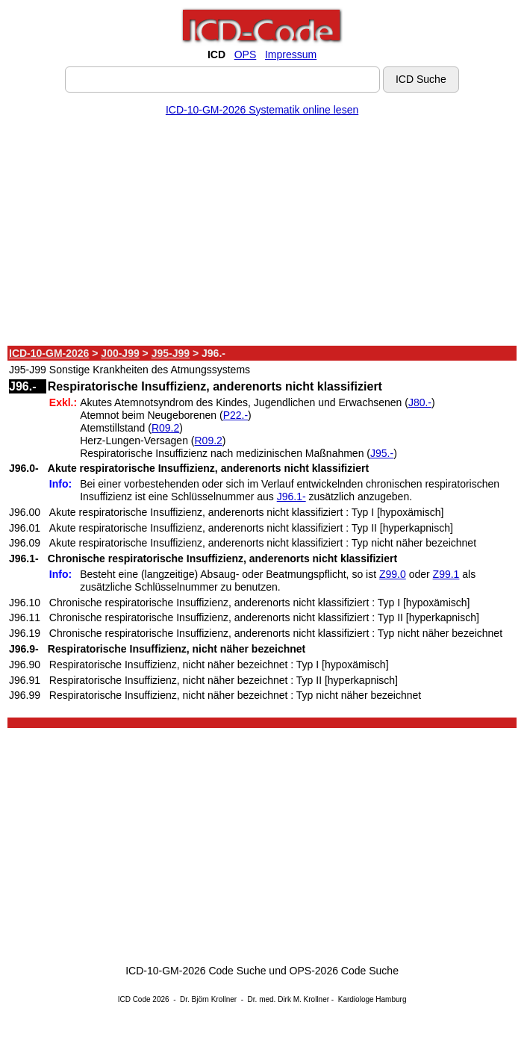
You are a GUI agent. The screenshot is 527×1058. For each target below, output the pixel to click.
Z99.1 (446, 574)
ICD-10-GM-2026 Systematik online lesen (262, 110)
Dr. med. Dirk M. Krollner (288, 999)
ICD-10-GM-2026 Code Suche (195, 971)
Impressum (290, 54)
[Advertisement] (262, 233)
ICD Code (134, 999)
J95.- (381, 453)
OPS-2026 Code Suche (344, 971)
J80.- (419, 402)
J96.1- (291, 496)
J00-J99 (120, 353)
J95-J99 (171, 353)
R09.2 (165, 428)
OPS (245, 54)
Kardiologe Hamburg (372, 999)
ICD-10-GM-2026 (49, 353)
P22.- (235, 415)
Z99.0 (392, 574)
